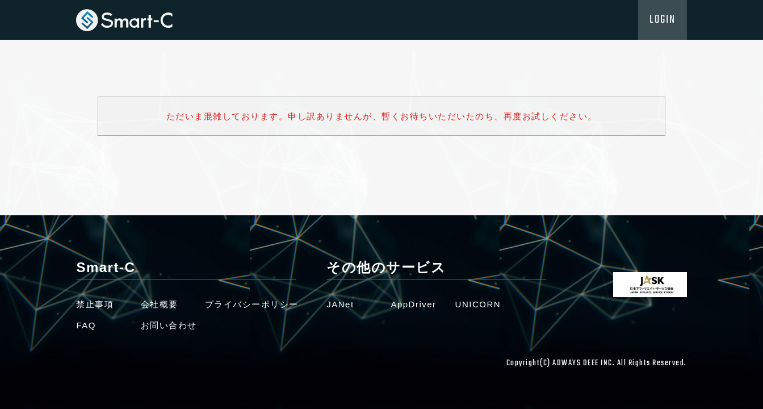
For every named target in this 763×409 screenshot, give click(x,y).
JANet (340, 304)
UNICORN (478, 304)
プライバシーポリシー (252, 304)
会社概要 (159, 304)
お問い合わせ (169, 325)
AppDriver (413, 304)
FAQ (86, 325)
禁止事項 (95, 304)
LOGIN (662, 20)
